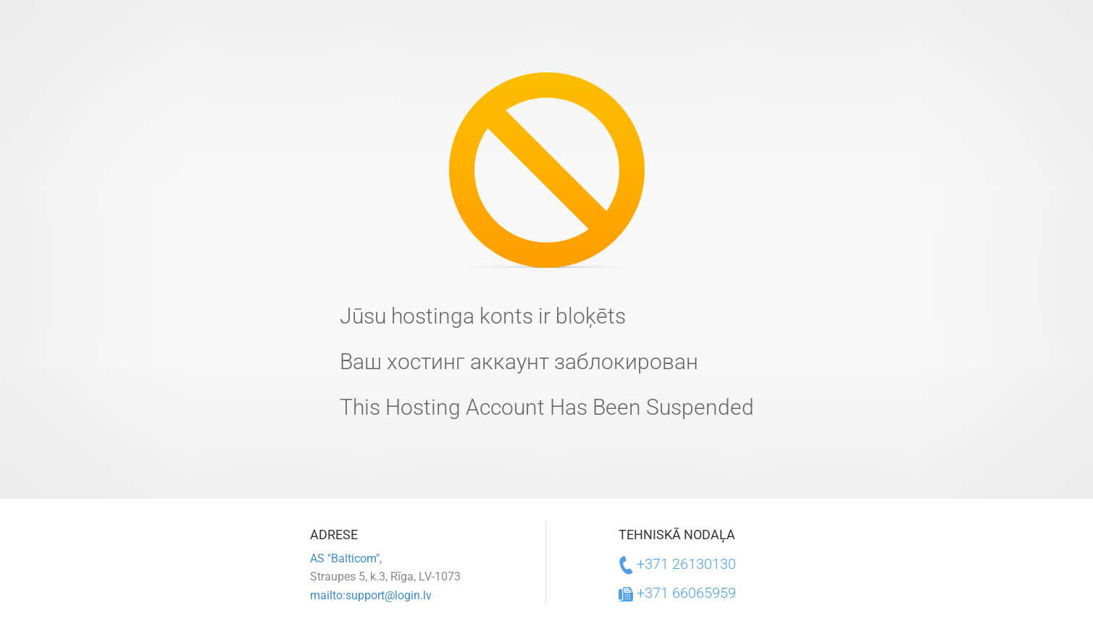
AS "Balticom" (345, 558)
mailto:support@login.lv (371, 595)
